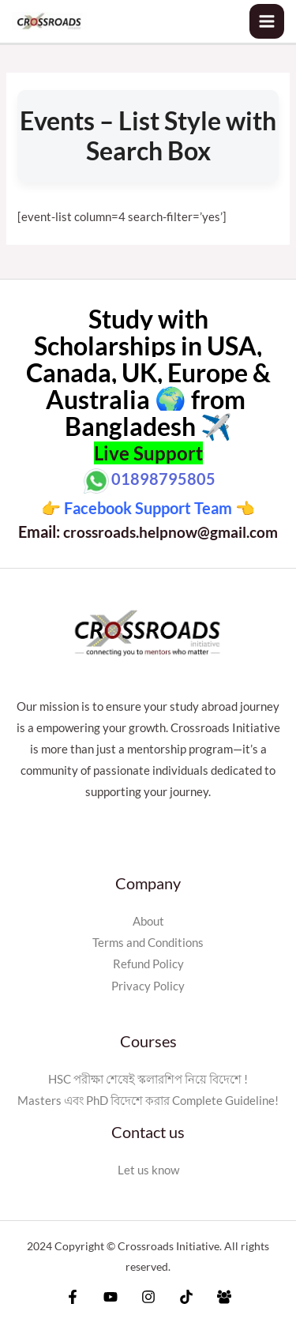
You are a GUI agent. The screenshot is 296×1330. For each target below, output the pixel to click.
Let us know (148, 1170)
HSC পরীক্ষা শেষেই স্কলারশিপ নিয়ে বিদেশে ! (148, 1079)
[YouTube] (110, 1297)
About (148, 921)
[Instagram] (148, 1297)
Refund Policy (148, 964)
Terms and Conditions (148, 942)
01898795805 (163, 478)
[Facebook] (73, 1297)
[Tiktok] (186, 1297)
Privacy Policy (148, 986)
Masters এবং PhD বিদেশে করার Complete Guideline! (148, 1100)
